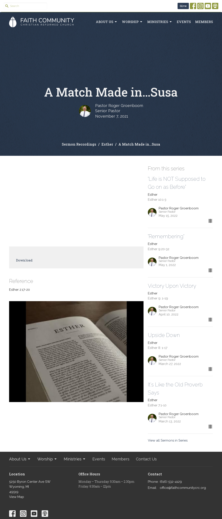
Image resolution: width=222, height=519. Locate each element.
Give (183, 6)
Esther (107, 144)
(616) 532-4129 (171, 482)
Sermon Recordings (79, 144)
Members (204, 22)
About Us (107, 22)
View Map (16, 497)
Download (24, 260)
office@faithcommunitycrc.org (183, 488)
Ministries (159, 22)
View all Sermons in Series (168, 440)
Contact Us (146, 459)
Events (184, 22)
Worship (132, 22)
